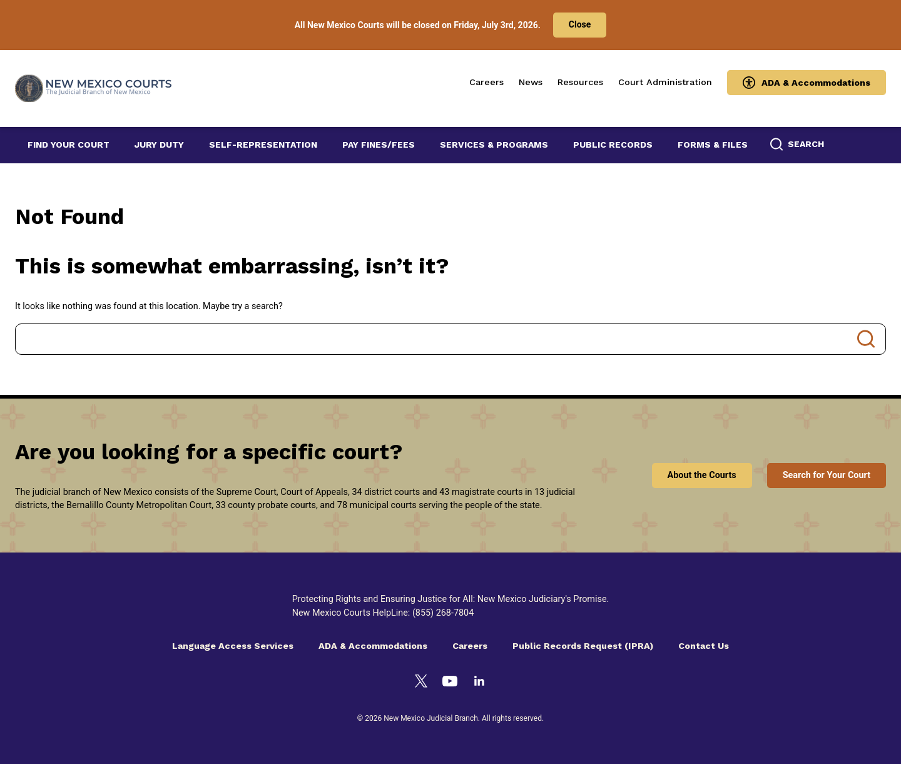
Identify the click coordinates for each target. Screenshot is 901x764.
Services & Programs (494, 145)
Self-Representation (263, 145)
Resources (580, 82)
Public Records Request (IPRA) (582, 646)
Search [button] (806, 144)
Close (580, 24)
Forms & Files (713, 145)
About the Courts (702, 475)
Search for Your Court (826, 475)
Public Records (613, 145)
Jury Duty (159, 145)
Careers (486, 82)
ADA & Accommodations (815, 83)
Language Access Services (232, 646)
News (530, 82)
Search (866, 339)
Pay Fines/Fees (378, 145)
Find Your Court (68, 145)
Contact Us (703, 646)
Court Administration (665, 82)
